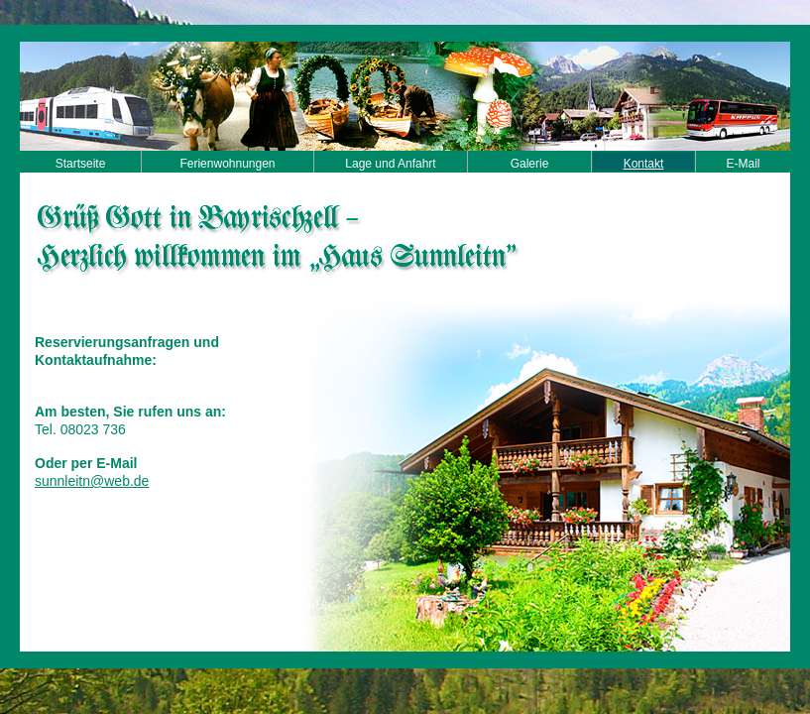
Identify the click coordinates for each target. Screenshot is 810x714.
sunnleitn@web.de (92, 481)
